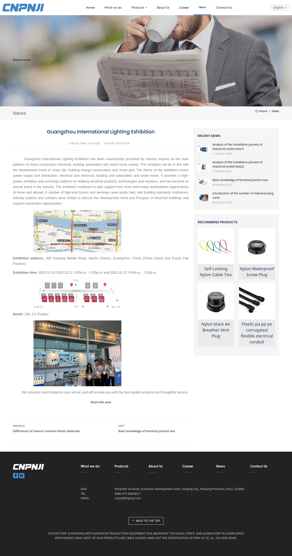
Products (138, 7)
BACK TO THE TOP (146, 521)
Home (90, 7)
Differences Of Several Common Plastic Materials (46, 431)
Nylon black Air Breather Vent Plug (215, 330)
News (202, 7)
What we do (113, 7)
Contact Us (223, 7)
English (278, 7)
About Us (163, 7)
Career (184, 7)
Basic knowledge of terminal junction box (146, 431)
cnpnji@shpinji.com (128, 498)
